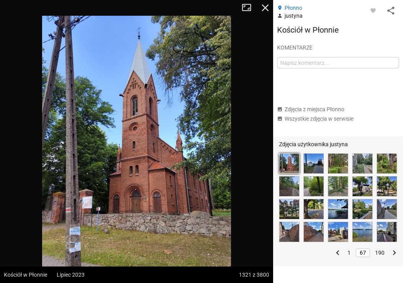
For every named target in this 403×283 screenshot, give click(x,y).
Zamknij (265, 8)
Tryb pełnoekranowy (249, 8)
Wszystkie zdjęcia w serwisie (315, 119)
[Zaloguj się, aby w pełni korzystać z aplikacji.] (373, 10)
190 (380, 253)
